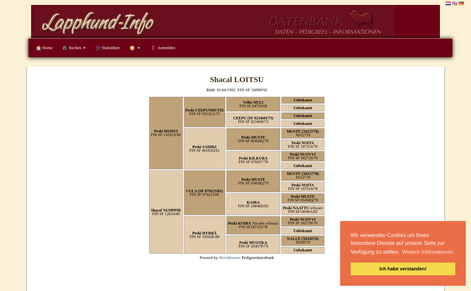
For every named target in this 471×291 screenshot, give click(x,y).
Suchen (74, 48)
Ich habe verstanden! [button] (403, 268)
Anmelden (162, 47)
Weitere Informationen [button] (427, 252)
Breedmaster (230, 257)
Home (44, 48)
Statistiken (108, 48)
